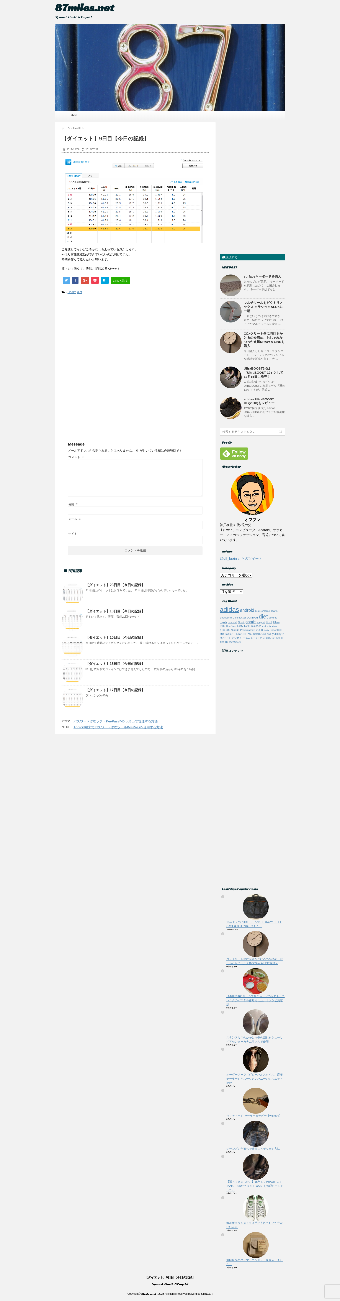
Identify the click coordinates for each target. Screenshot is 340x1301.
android (247, 610)
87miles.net (84, 7)
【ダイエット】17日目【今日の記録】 (115, 690)
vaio (269, 634)
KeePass (231, 626)
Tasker (228, 633)
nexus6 (235, 630)
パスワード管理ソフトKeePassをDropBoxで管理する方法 (116, 721)
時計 (278, 638)
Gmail (241, 622)
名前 (73, 504)
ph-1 (258, 630)
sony (266, 630)
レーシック (256, 638)
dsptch (223, 622)
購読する (230, 257)
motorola (266, 626)
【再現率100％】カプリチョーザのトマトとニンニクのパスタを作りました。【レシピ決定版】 (255, 1000)
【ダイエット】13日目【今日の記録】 (115, 611)
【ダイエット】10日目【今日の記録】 (115, 637)
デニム (246, 638)
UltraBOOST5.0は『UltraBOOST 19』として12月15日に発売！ (263, 372)
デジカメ (237, 637)
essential (232, 622)
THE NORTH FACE (242, 634)
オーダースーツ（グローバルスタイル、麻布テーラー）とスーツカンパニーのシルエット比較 (254, 1078)
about (74, 115)
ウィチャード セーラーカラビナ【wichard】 (254, 1115)
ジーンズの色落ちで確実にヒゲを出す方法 (253, 1148)
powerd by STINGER (200, 1293)
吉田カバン (269, 638)
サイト (72, 533)
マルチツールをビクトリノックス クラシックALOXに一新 (263, 307)
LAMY (240, 626)
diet (79, 292)
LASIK (247, 626)
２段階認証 (235, 641)
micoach (256, 626)
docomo (273, 617)
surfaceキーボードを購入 (262, 276)
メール (74, 519)
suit (222, 633)
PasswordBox (247, 630)
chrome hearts (270, 610)
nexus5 (225, 630)
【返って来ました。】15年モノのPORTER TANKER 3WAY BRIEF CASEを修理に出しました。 (254, 1186)
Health (71, 292)
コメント (76, 457)
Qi (262, 630)
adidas (229, 609)
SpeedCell (276, 629)
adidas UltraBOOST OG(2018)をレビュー (259, 401)
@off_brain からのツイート (241, 558)
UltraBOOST (259, 634)
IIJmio (276, 622)
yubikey (276, 633)
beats (257, 611)
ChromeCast (239, 617)
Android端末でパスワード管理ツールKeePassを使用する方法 (118, 727)
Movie (275, 626)
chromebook (226, 618)
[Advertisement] (135, 333)
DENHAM (252, 617)
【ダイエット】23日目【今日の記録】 (115, 585)
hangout (261, 622)
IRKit (222, 626)
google (250, 622)
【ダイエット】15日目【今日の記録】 (115, 664)
